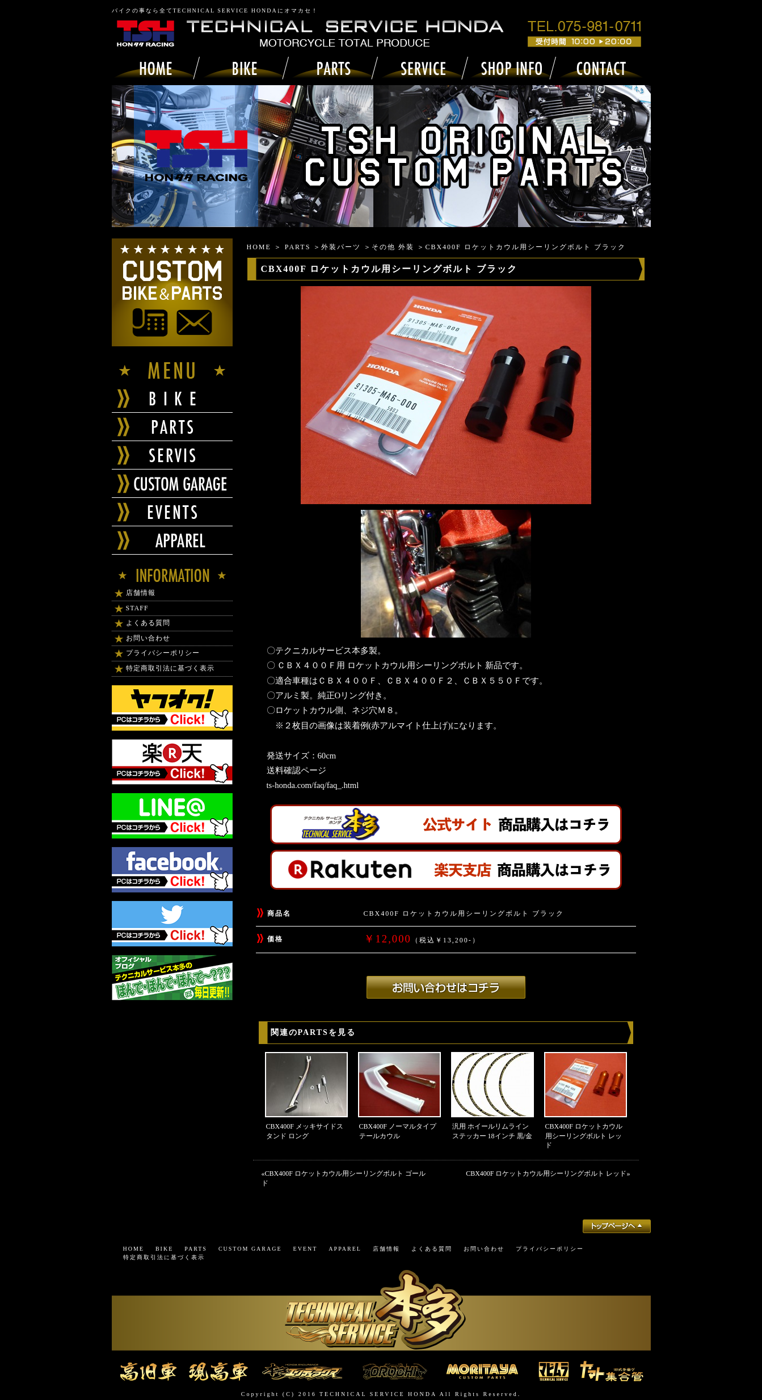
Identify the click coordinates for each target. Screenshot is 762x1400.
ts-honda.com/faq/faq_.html (313, 785)
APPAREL (345, 1249)
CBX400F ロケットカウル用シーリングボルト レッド (583, 1136)
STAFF (137, 608)
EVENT (305, 1249)
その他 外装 (393, 247)
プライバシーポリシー (163, 653)
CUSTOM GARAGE (250, 1249)
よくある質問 (148, 623)
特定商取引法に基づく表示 (170, 668)
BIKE (164, 1249)
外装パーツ (341, 247)
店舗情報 (140, 593)
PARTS (298, 247)
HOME (259, 247)
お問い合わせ (148, 638)
